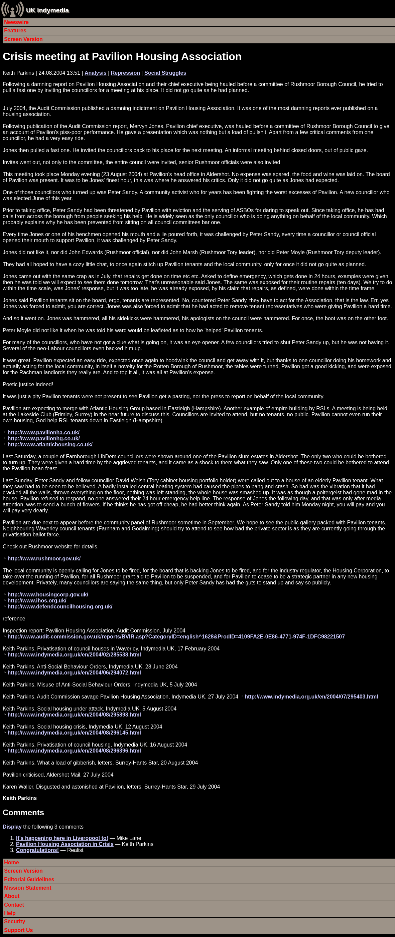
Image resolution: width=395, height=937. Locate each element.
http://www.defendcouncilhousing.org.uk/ (59, 606)
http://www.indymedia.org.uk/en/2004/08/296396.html (74, 751)
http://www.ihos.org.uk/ (36, 600)
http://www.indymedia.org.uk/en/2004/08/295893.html (74, 715)
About (11, 896)
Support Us (18, 930)
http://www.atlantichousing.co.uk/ (50, 444)
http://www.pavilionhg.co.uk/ (43, 438)
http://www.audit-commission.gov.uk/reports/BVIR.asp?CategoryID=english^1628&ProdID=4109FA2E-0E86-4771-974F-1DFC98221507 (176, 636)
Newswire (16, 22)
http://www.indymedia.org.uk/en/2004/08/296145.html (74, 733)
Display (12, 827)
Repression (125, 73)
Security (14, 921)
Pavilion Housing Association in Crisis (65, 844)
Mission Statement (27, 888)
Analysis (96, 73)
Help (10, 913)
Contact (14, 905)
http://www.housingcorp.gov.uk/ (47, 594)
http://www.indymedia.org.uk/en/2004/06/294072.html (74, 672)
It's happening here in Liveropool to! (62, 838)
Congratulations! (37, 850)
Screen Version (23, 39)
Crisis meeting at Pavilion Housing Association (122, 56)
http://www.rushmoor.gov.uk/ (44, 558)
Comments (23, 812)
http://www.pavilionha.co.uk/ (43, 432)
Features (15, 30)
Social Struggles (165, 73)
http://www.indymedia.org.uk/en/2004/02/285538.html (74, 654)
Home (11, 862)
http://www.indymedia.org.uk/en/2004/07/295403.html (311, 696)
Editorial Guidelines (29, 879)
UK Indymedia (47, 10)
